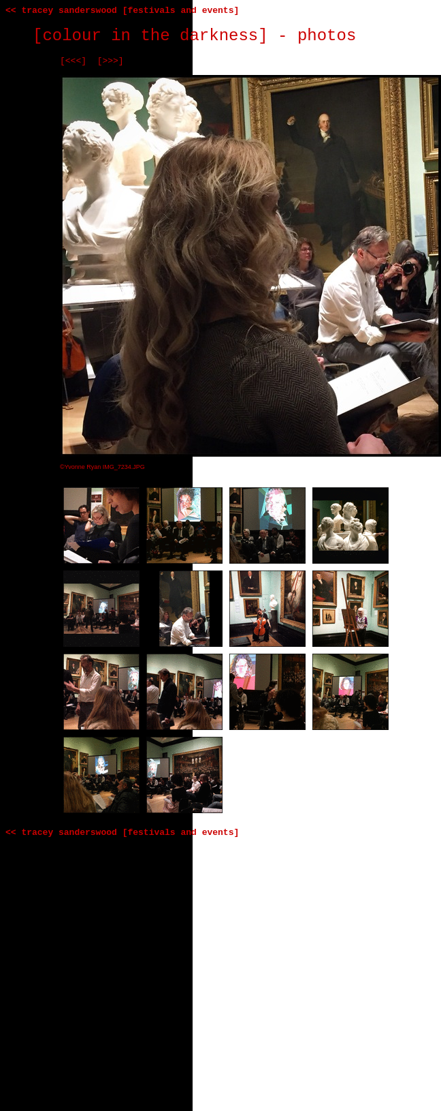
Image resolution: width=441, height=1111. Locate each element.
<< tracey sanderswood (61, 10)
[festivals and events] (181, 10)
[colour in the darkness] (150, 36)
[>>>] (110, 61)
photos (326, 36)
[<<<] (73, 61)
